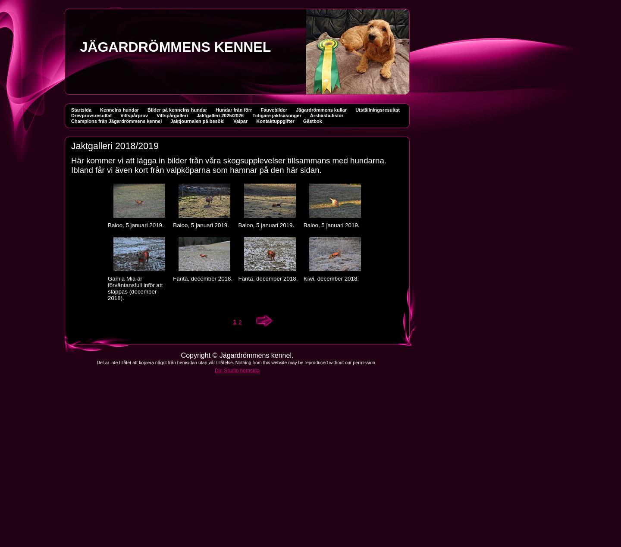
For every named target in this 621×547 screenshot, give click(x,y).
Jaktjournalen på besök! (197, 121)
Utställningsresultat (377, 110)
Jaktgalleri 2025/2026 (220, 115)
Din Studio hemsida (237, 371)
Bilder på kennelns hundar (177, 110)
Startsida (81, 110)
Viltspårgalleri (172, 115)
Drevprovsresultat (91, 115)
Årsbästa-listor (327, 115)
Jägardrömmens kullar (321, 110)
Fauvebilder (273, 110)
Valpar (240, 121)
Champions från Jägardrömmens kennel (116, 121)
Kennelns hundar (119, 110)
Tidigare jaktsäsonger (276, 115)
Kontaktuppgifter (275, 121)
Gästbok (312, 121)
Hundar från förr (234, 110)
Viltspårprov (134, 115)
